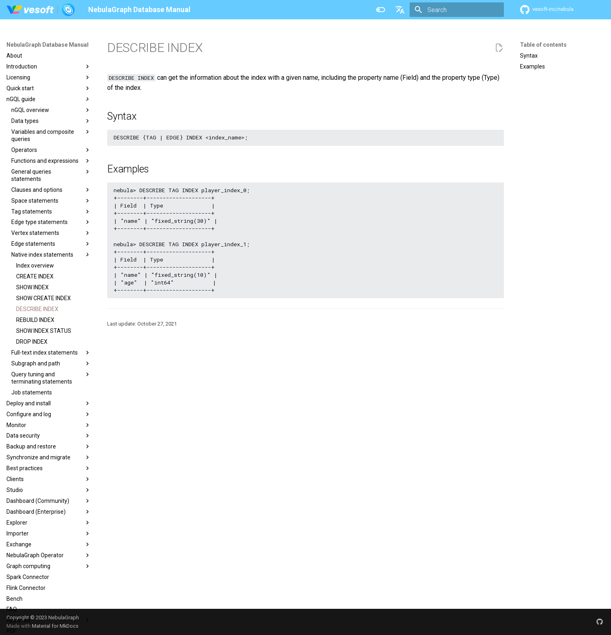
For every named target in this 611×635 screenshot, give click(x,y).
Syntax (529, 55)
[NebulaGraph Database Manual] (41, 10)
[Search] (457, 9)
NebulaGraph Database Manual (47, 45)
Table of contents (543, 45)
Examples (532, 66)
